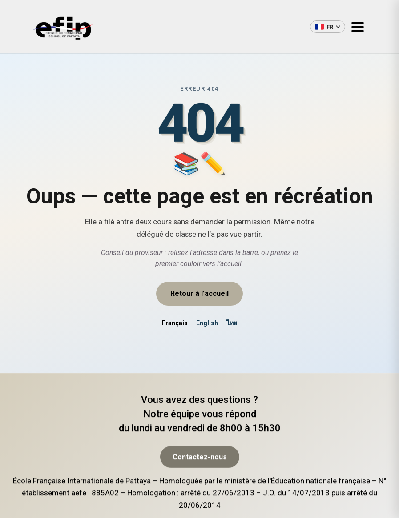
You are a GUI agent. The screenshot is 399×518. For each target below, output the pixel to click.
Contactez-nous (200, 485)
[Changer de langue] (327, 26)
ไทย (231, 323)
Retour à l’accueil (199, 293)
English (207, 323)
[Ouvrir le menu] (361, 26)
